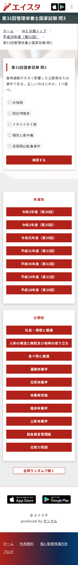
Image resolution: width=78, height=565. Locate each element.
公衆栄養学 (39, 421)
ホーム (8, 30)
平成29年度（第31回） (21, 36)
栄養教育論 (39, 395)
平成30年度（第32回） (39, 263)
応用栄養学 (39, 382)
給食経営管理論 (39, 434)
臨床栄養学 (39, 408)
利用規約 (27, 543)
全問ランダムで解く (39, 470)
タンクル (50, 520)
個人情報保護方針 (54, 543)
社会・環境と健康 (39, 330)
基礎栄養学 (39, 369)
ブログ (8, 551)
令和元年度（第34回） (39, 237)
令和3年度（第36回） (39, 211)
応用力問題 (39, 447)
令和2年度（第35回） (39, 224)
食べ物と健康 (39, 356)
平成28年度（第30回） (39, 289)
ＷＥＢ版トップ (34, 30)
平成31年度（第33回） (39, 250)
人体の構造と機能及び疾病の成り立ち (39, 343)
